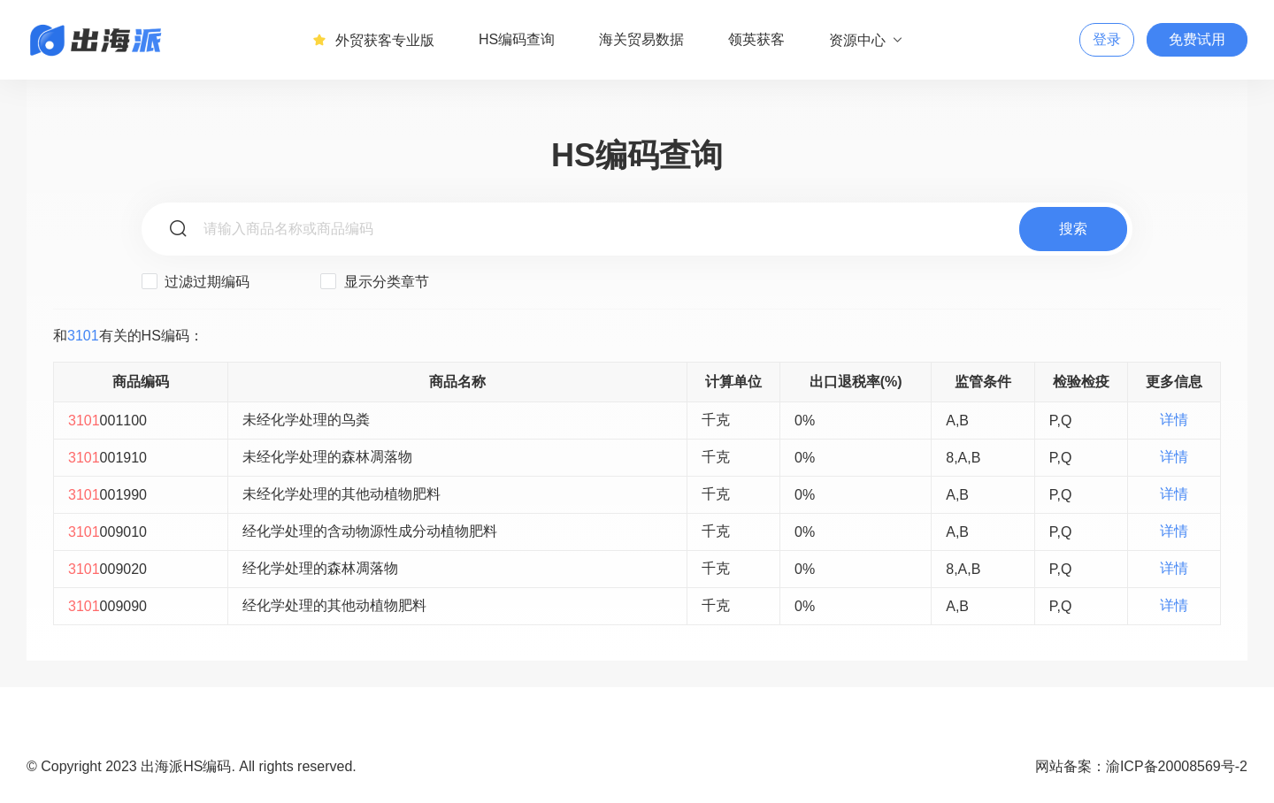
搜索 (1073, 228)
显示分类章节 (374, 281)
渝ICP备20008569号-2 (1176, 766)
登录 (1107, 39)
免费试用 (1197, 39)
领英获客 (756, 39)
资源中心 (866, 40)
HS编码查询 (517, 39)
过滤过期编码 (195, 281)
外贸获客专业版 (373, 40)
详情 (1174, 419)
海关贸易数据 (641, 39)
